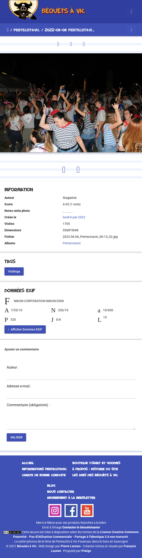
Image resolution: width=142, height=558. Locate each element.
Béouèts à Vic (26, 546)
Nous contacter (60, 491)
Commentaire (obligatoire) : (28, 405)
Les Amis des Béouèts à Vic (95, 475)
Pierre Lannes (71, 546)
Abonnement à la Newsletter (71, 498)
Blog (51, 485)
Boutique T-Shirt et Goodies (96, 463)
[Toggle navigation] (131, 11)
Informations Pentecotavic (44, 469)
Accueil (7, 29)
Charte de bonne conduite (44, 475)
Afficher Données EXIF (25, 329)
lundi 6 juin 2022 (74, 217)
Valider (16, 437)
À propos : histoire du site (95, 469)
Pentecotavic (27, 29)
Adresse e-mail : (19, 386)
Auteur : (13, 367)
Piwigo (86, 551)
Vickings (14, 271)
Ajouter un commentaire (21, 349)
